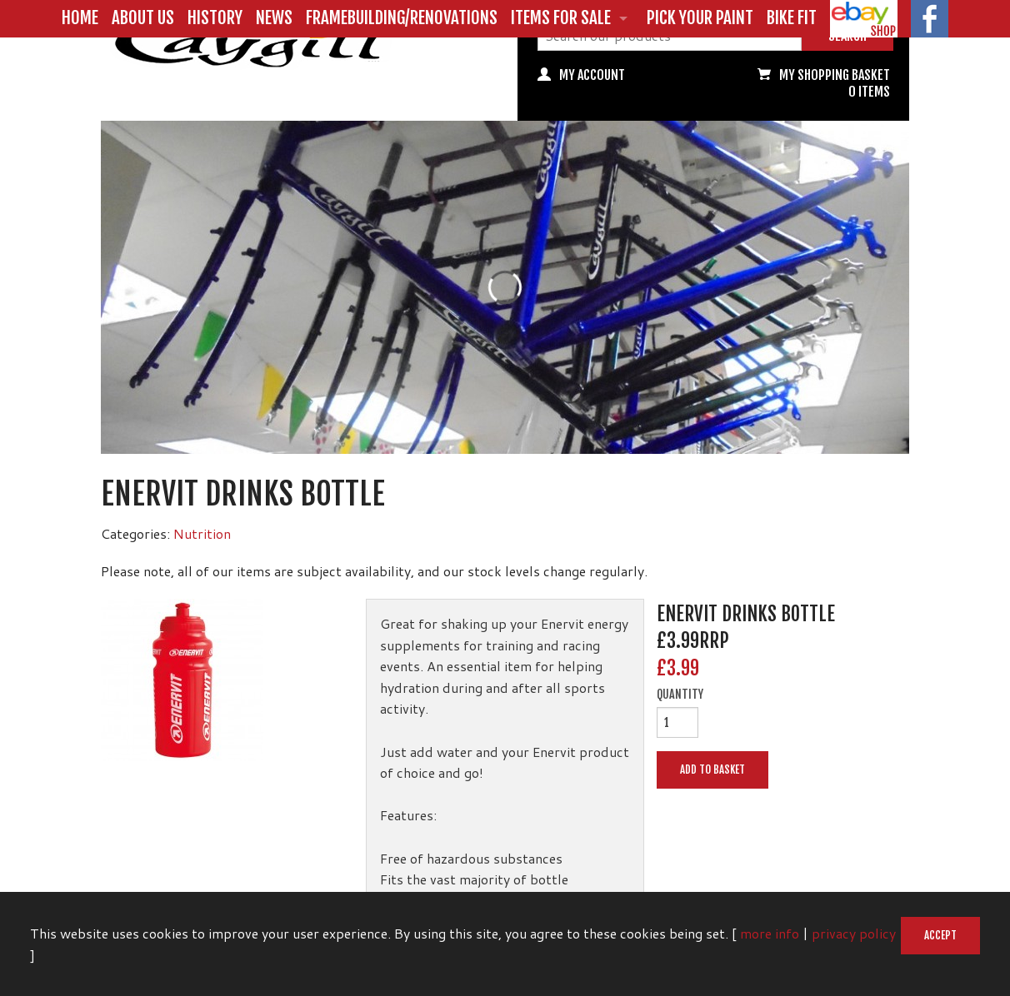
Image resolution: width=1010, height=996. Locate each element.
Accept (940, 935)
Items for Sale (561, 17)
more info (769, 933)
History (215, 17)
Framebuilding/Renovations (402, 17)
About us (143, 17)
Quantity (680, 694)
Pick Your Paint (700, 17)
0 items (869, 91)
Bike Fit (792, 17)
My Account (592, 75)
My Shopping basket (834, 75)
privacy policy (854, 933)
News (274, 17)
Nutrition (202, 533)
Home (80, 17)
